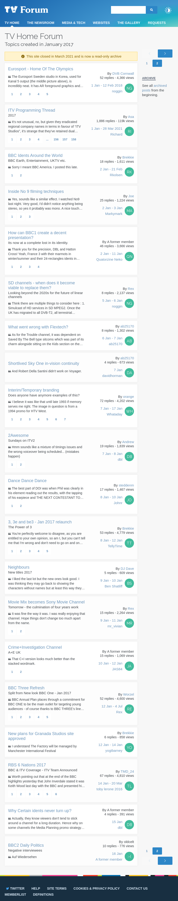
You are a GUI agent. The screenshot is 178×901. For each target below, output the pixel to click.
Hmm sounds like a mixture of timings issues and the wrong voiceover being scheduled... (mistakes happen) (45, 451)
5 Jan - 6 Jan (112, 303)
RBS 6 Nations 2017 (27, 765)
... (47, 139)
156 (56, 139)
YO (129, 747)
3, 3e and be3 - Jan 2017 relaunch (40, 522)
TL (129, 786)
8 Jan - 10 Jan (111, 500)
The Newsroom (40, 23)
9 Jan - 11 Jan (111, 623)
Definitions (43, 894)
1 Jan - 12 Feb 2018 (106, 88)
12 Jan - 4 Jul (112, 709)
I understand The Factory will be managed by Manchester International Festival (42, 748)
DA (129, 373)
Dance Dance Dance (27, 480)
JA (129, 666)
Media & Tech (73, 23)
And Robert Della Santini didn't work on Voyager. (47, 371)
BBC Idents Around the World (35, 155)
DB (129, 456)
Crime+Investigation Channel (35, 647)
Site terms (57, 888)
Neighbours (18, 567)
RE (129, 709)
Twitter (15, 888)
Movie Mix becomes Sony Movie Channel (46, 602)
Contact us (137, 888)
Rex (131, 289)
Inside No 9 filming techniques (36, 191)
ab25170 (127, 326)
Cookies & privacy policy (96, 888)
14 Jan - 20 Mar (109, 786)
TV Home (12, 23)
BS (129, 583)
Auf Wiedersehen (24, 857)
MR (129, 623)
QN (129, 256)
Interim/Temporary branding (33, 390)
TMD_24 (127, 771)
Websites (101, 23)
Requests (157, 23)
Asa (131, 117)
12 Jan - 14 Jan (110, 748)
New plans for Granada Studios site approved (41, 736)
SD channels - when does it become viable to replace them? (41, 285)
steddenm (126, 485)
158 (73, 139)
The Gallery (129, 23)
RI (129, 131)
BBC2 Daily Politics (26, 845)
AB (129, 341)
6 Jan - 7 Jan (112, 341)
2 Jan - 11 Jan (109, 257)
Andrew (128, 442)
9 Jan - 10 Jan (111, 583)
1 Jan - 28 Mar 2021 (106, 131)
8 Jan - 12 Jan (111, 543)
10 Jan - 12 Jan (110, 666)
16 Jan (108, 857)
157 (64, 139)
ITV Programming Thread (31, 110)
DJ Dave (127, 568)
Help (36, 888)
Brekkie (128, 157)
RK (129, 172)
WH (129, 411)
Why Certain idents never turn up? (39, 810)
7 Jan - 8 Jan (112, 457)
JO (129, 500)
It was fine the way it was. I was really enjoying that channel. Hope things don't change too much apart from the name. (46, 618)
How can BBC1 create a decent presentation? (37, 235)
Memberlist (15, 894)
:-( (129, 856)
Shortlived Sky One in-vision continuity (43, 363)
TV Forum (34, 9)
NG (129, 88)
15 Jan (117, 825)
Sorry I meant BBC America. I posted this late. (45, 167)
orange (128, 397)
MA (129, 211)
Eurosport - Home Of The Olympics (40, 69)
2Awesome (18, 435)
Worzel (128, 694)
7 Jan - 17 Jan (111, 411)
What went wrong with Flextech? (38, 327)
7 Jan (112, 373)
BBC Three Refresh (26, 688)
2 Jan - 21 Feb (111, 172)
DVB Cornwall (123, 73)
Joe (131, 196)
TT (129, 543)
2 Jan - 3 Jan (112, 211)
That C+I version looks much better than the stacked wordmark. (41, 661)
